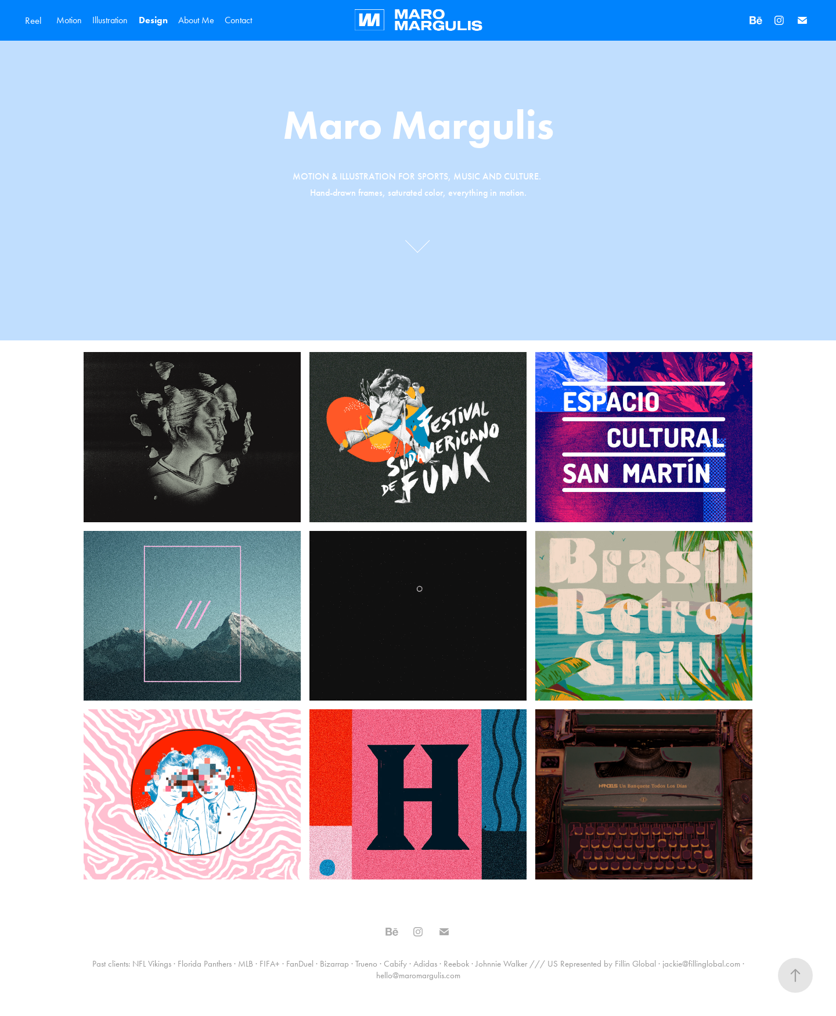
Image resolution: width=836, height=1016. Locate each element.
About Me (196, 20)
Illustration (110, 20)
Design (153, 20)
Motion (69, 20)
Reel (33, 20)
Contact (238, 20)
